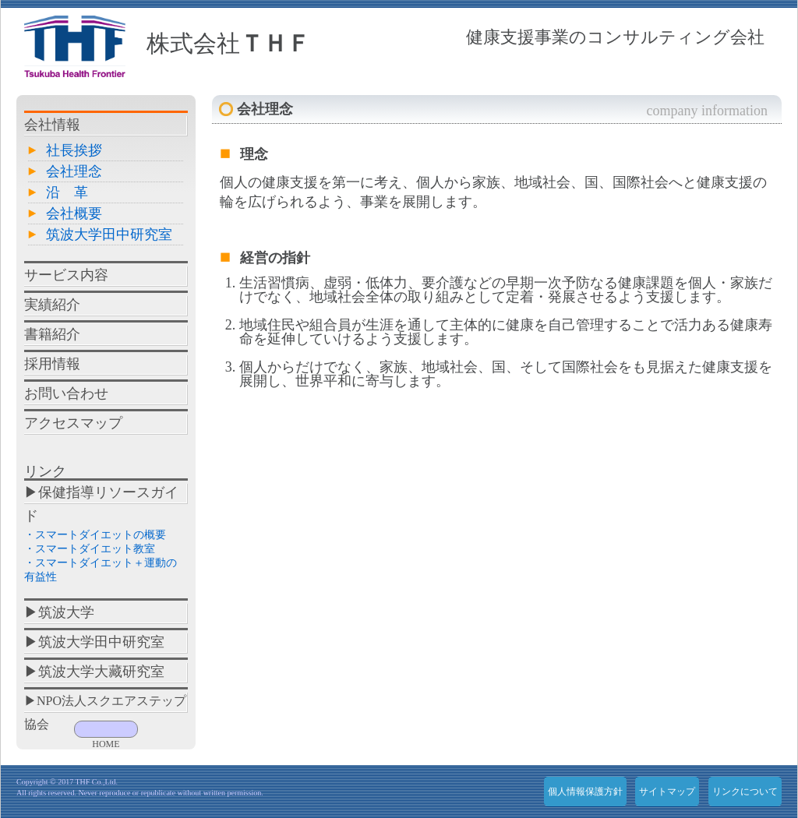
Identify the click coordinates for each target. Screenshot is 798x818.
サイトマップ (667, 791)
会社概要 (74, 213)
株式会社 (228, 43)
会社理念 (74, 171)
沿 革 (67, 192)
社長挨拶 (74, 150)
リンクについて (745, 791)
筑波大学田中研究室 (109, 234)
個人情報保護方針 (585, 791)
